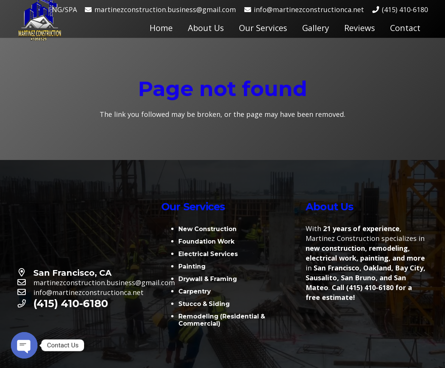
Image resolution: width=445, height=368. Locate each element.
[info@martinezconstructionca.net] (25, 292)
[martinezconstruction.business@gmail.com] (25, 282)
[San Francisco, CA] (25, 273)
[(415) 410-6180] (25, 304)
